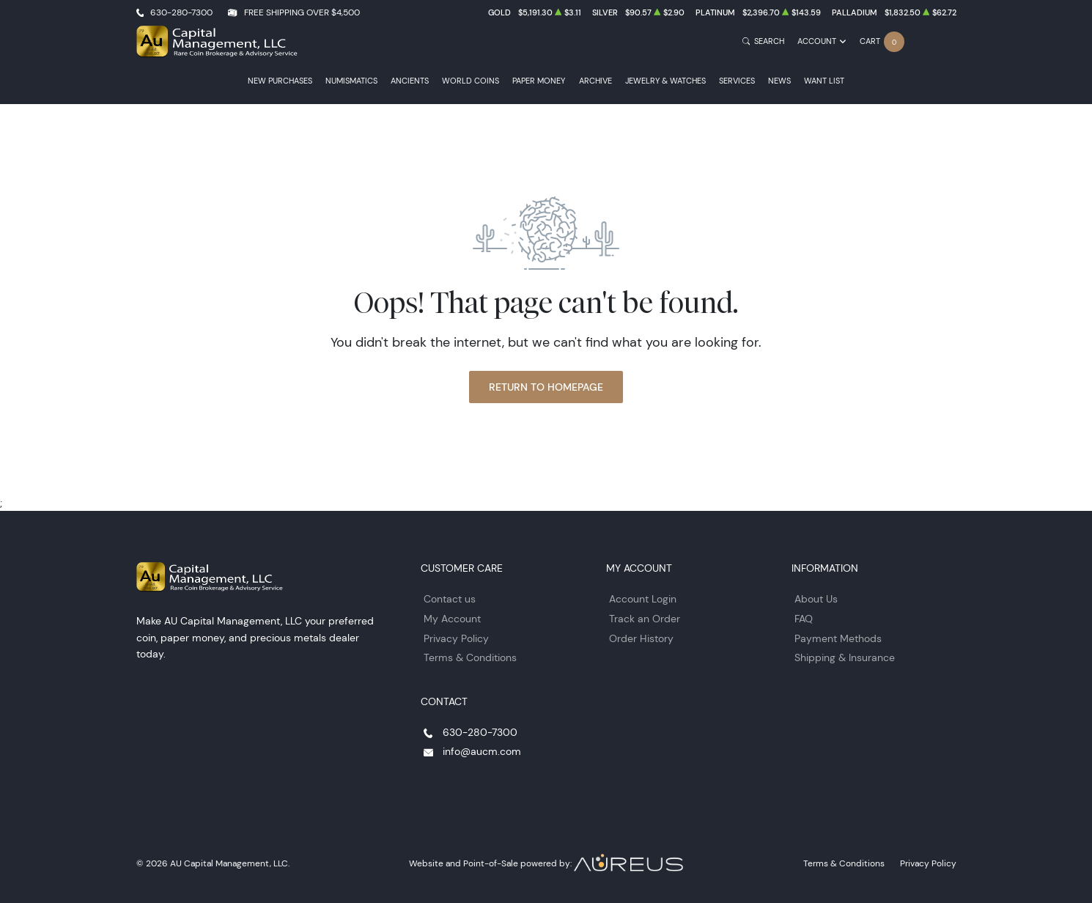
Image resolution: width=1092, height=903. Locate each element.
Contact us (450, 598)
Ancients (410, 81)
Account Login (642, 598)
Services (737, 81)
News (779, 81)
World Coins (470, 81)
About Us (816, 598)
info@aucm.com (482, 751)
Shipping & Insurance (844, 657)
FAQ (803, 618)
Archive (595, 81)
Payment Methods (838, 638)
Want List (824, 81)
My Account (452, 618)
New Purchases (280, 81)
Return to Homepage (546, 387)
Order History (641, 638)
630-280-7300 (181, 12)
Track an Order (644, 618)
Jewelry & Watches (665, 81)
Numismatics (351, 81)
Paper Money (538, 81)
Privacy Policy (456, 638)
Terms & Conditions (470, 657)
